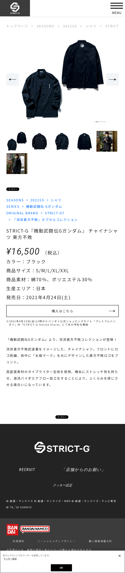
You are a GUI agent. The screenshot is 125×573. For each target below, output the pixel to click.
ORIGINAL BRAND (22, 213)
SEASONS (15, 200)
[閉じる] (119, 556)
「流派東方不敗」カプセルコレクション (45, 219)
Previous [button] (12, 79)
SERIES (12, 206)
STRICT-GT (55, 213)
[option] (62, 79)
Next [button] (112, 79)
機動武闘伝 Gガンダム (44, 206)
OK (61, 567)
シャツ (56, 200)
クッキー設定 (62, 485)
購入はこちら (62, 311)
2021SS (37, 200)
